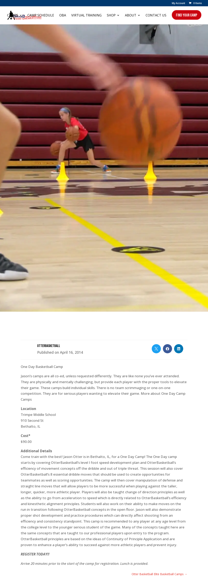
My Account (178, 3)
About (130, 15)
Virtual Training (86, 15)
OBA (62, 15)
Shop (111, 15)
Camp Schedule (40, 15)
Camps (12, 15)
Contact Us (156, 15)
